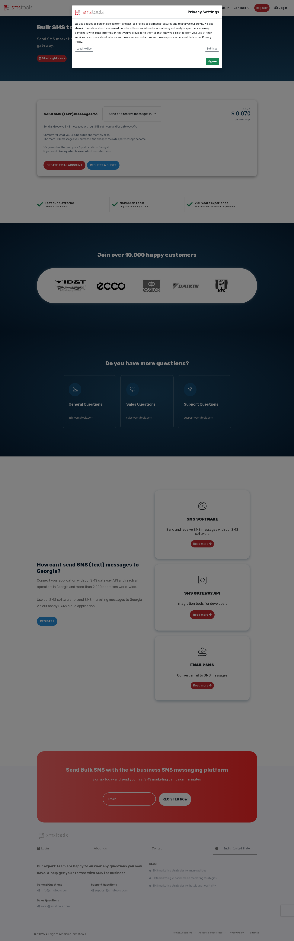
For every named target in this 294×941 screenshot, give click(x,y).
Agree (212, 61)
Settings (212, 48)
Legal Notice (84, 48)
